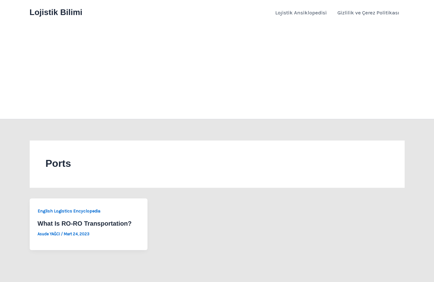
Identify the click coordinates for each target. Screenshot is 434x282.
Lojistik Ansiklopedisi (301, 12)
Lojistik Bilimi (56, 12)
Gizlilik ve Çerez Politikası (368, 12)
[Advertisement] (217, 72)
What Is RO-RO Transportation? (84, 223)
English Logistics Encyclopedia (68, 211)
